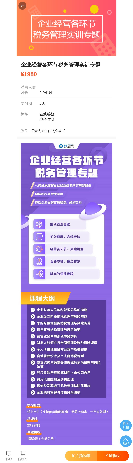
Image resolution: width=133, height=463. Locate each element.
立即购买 (113, 456)
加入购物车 (81, 456)
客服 (9, 459)
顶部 (126, 443)
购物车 (23, 459)
